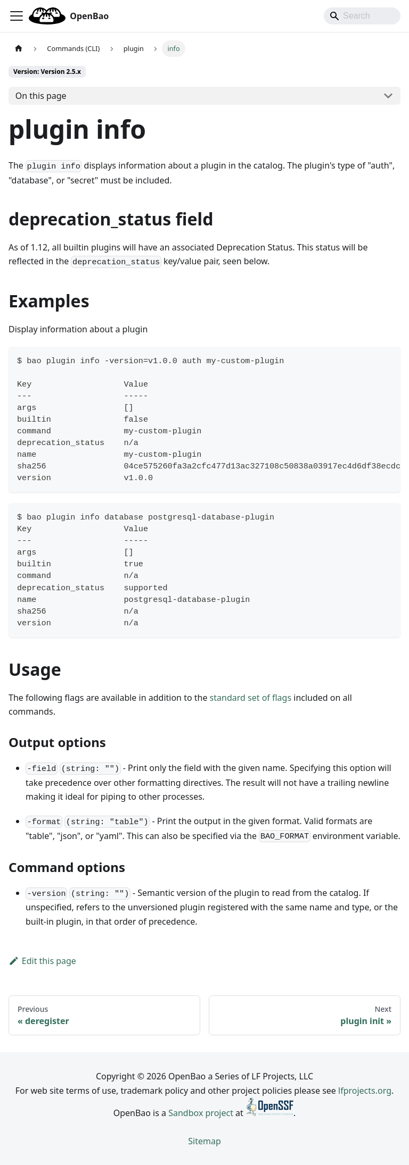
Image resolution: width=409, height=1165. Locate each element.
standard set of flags (251, 697)
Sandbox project (200, 1113)
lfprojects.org (364, 1090)
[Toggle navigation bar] (16, 16)
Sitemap (204, 1141)
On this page (41, 96)
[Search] (362, 15)
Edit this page (42, 961)
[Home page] (19, 48)
